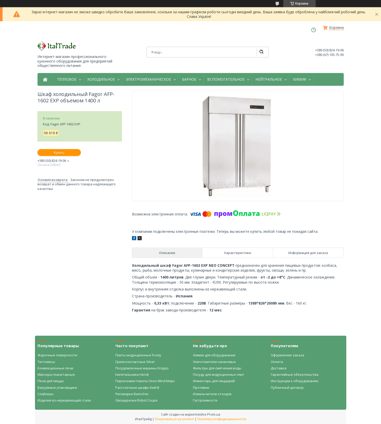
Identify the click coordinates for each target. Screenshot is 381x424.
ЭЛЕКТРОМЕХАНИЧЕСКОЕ (148, 79)
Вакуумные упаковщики (57, 387)
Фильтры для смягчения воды (217, 368)
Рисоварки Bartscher (132, 394)
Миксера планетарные (56, 374)
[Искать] (261, 52)
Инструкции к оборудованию (294, 381)
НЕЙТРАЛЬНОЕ (268, 79)
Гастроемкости (205, 400)
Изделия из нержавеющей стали (64, 400)
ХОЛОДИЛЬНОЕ (101, 79)
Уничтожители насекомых (214, 361)
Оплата (277, 361)
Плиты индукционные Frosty (138, 355)
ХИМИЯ (299, 79)
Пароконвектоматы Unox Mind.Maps (145, 381)
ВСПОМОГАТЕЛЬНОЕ (225, 79)
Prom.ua (213, 414)
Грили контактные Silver (135, 361)
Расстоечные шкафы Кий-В (137, 387)
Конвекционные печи (55, 368)
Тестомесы (46, 361)
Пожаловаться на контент (174, 419)
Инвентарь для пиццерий (214, 381)
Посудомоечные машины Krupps (142, 368)
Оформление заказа (287, 355)
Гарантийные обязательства (294, 374)
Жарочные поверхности (57, 355)
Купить (59, 152)
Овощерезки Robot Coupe (136, 400)
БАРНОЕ (189, 79)
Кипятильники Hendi (132, 374)
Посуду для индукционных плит (218, 374)
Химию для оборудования (214, 355)
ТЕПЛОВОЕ (66, 79)
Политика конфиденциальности (221, 419)
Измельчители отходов (212, 394)
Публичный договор (287, 387)
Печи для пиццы (51, 381)
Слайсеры (46, 394)
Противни (201, 387)
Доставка (278, 368)
